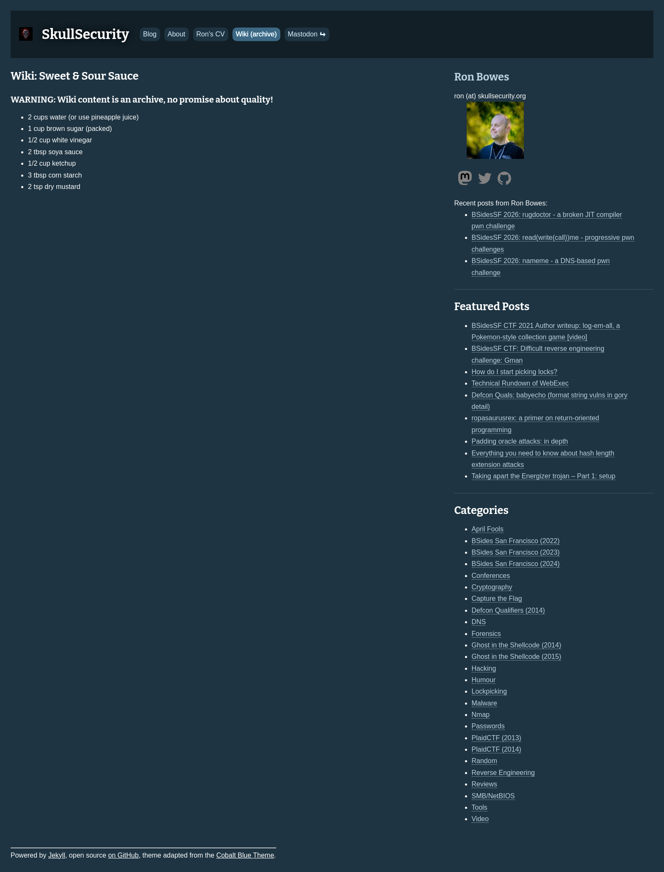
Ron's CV (210, 34)
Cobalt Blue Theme (245, 855)
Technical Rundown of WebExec (520, 383)
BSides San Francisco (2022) (516, 540)
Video (480, 818)
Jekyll (56, 855)
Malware (484, 703)
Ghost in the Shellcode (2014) (517, 645)
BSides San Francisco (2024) (516, 563)
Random (484, 760)
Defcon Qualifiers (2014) (508, 610)
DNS (479, 621)
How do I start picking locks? (515, 371)
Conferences (491, 575)
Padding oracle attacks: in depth (520, 441)
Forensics (486, 633)
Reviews (484, 784)
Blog (150, 34)
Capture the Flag (497, 598)
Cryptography (492, 587)
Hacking (484, 668)
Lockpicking (489, 691)
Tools (479, 807)
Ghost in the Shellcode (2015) (517, 656)
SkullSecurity (85, 34)
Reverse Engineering (503, 772)
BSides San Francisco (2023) (516, 552)
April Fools (488, 529)
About (176, 34)
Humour (484, 679)
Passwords (488, 726)
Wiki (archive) (256, 34)
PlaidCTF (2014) (496, 749)
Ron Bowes (481, 76)
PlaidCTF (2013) (496, 737)
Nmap (481, 714)
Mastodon (307, 34)
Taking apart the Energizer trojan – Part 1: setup (544, 476)
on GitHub (123, 855)
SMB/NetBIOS (493, 796)
